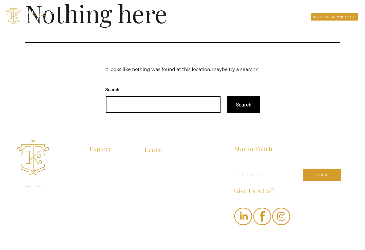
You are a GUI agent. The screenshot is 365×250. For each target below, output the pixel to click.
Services (230, 17)
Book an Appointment (334, 17)
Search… (114, 89)
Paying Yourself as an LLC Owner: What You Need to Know (179, 195)
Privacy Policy (246, 240)
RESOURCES (101, 180)
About (209, 17)
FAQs (279, 17)
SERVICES (98, 171)
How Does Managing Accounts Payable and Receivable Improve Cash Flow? (179, 165)
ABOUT (96, 161)
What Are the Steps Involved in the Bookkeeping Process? (175, 180)
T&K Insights (256, 17)
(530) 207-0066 (247, 199)
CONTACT (98, 190)
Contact (298, 17)
